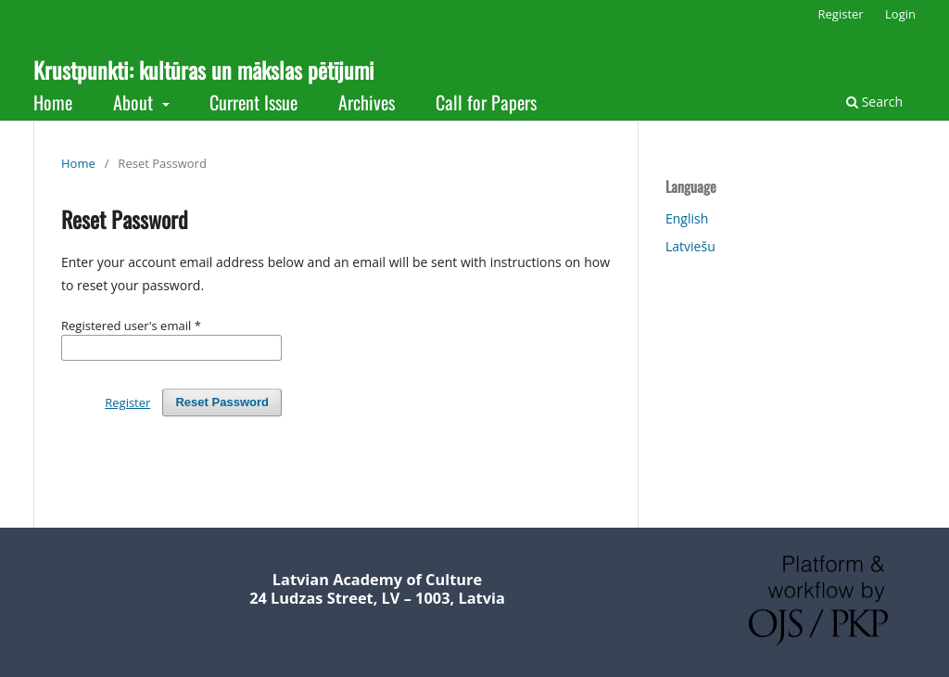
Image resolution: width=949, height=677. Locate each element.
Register (841, 14)
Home (52, 102)
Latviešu (690, 246)
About (135, 102)
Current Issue (253, 102)
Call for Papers (486, 102)
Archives (366, 102)
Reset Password (222, 402)
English (686, 218)
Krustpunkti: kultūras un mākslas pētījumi (203, 69)
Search (874, 101)
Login (900, 14)
